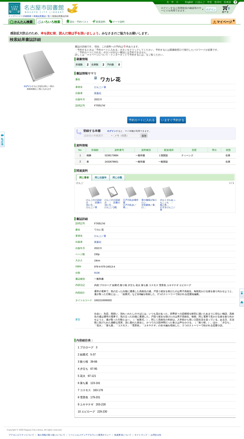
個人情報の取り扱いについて (51, 435)
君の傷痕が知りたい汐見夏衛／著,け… (149, 197)
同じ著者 (84, 177)
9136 (97, 272)
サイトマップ (141, 435)
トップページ (14, 16)
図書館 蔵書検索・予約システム (44, 7)
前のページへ (2, 139)
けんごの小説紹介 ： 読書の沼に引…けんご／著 (93, 197)
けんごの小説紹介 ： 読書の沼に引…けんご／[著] (112, 197)
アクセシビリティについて (21, 435)
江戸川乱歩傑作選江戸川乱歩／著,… (130, 197)
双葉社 (97, 93)
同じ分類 (117, 177)
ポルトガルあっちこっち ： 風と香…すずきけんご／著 (167, 198)
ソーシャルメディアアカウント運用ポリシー (89, 435)
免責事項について (122, 435)
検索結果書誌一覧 (42, 16)
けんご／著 (100, 87)
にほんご (200, 2)
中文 (209, 2)
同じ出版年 (101, 177)
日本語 (227, 2)
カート (224, 9)
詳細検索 (27, 16)
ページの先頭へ (241, 293)
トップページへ (241, 302)
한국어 (217, 2)
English (189, 2)
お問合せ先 (156, 435)
